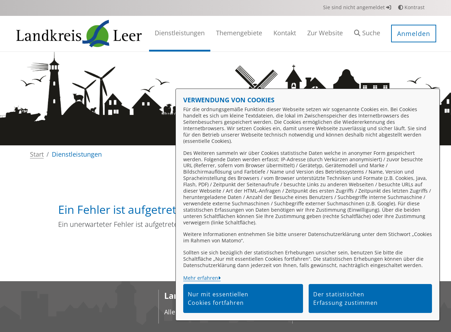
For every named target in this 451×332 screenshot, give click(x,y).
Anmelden (413, 33)
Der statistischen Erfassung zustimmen (345, 298)
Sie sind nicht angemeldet (357, 7)
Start (37, 154)
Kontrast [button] (411, 7)
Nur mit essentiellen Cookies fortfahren (218, 298)
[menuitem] (179, 34)
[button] (367, 34)
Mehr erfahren (200, 277)
